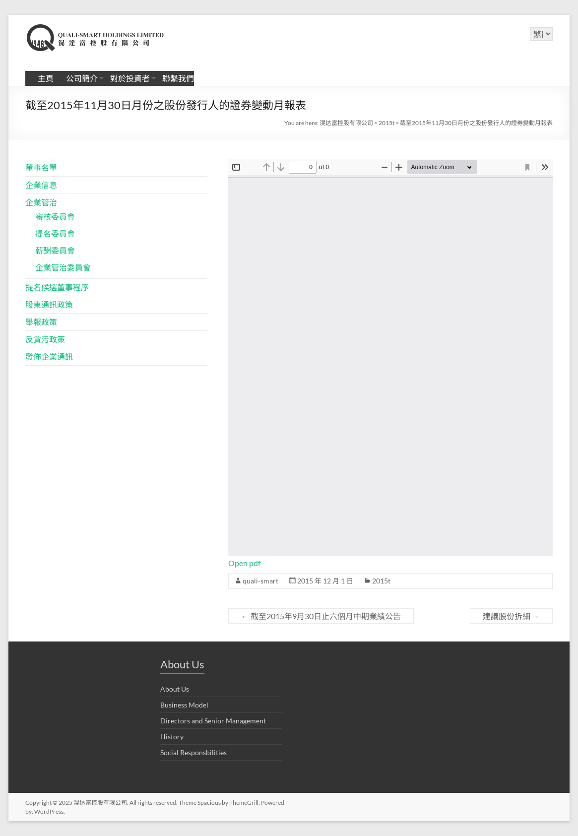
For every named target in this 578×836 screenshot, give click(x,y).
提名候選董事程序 (57, 287)
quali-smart (260, 581)
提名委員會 (55, 233)
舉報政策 (41, 321)
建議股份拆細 (511, 616)
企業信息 (41, 185)
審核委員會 (55, 216)
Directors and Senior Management (213, 720)
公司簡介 (82, 78)
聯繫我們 (178, 78)
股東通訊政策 (49, 304)
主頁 (46, 78)
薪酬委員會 (55, 250)
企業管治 (41, 202)
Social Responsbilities (193, 752)
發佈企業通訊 (49, 356)
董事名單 (41, 167)
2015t (381, 581)
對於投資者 (130, 78)
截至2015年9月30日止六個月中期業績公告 (321, 616)
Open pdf (244, 563)
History (172, 736)
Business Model (184, 705)
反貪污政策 (45, 339)
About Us (174, 689)
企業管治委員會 (63, 267)
